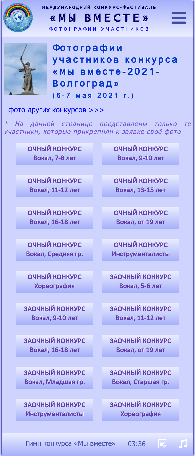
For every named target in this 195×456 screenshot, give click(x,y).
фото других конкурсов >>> (56, 109)
